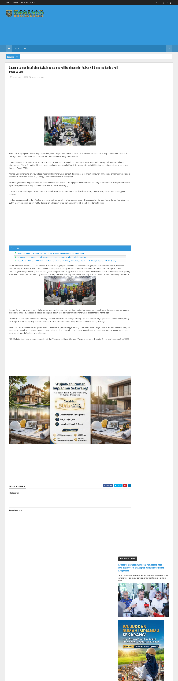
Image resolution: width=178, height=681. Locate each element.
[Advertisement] (125, 25)
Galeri (26, 48)
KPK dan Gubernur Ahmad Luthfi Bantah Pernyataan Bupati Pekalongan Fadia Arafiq (51, 253)
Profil (17, 48)
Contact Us (24, 3)
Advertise (32, 3)
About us (8, 3)
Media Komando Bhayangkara (32, 603)
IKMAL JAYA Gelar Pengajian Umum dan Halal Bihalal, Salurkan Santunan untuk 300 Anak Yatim (156, 388)
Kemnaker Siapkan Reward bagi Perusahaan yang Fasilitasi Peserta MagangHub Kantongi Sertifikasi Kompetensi (148, 79)
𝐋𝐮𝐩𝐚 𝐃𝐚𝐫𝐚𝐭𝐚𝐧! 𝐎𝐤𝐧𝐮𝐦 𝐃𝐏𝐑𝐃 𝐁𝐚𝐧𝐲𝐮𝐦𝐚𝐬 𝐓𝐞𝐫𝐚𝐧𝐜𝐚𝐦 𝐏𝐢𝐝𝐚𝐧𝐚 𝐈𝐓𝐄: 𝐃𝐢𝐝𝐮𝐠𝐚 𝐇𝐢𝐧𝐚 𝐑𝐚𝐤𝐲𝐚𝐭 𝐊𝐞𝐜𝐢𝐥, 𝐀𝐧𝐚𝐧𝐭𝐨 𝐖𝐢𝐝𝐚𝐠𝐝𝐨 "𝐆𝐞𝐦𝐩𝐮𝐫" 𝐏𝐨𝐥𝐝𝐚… (67, 261)
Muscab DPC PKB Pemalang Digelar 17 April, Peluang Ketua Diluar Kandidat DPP (155, 441)
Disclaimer (16, 3)
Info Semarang (38, 77)
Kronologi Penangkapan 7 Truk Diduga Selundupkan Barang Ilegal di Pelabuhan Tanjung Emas (55, 257)
